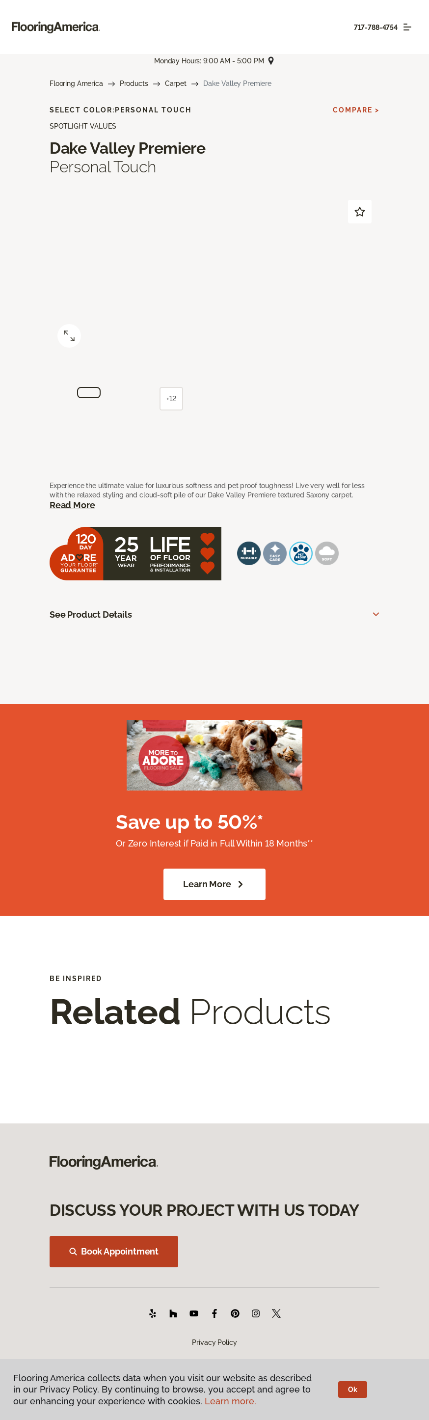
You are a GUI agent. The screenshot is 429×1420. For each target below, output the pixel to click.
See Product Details (91, 614)
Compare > (356, 110)
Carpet (176, 83)
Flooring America (76, 83)
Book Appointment (114, 1251)
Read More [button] (72, 505)
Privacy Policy (214, 1342)
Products (134, 83)
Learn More (214, 884)
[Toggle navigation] (407, 27)
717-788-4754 (376, 27)
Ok (352, 1389)
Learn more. (230, 1401)
